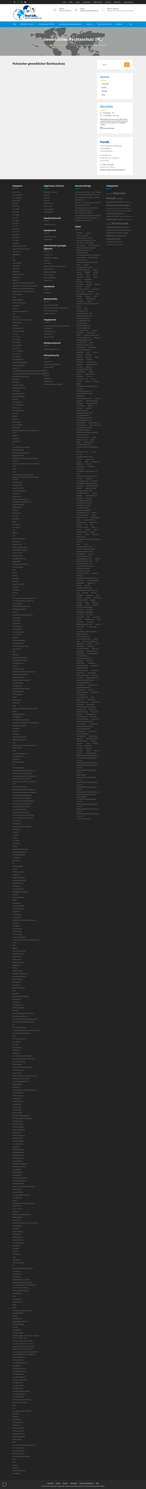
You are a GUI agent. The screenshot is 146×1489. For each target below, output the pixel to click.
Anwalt (15, 308)
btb (14, 444)
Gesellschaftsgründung (20, 674)
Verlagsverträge (18, 1333)
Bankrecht (16, 379)
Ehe (14, 536)
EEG (14, 530)
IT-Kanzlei (16, 835)
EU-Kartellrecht (17, 603)
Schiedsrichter (17, 1175)
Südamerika (117, 2)
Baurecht (16, 399)
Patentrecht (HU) (82, 517)
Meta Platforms (18, 979)
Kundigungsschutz (19, 889)
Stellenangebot (17, 1217)
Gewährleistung (18, 683)
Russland (95, 481)
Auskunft (16, 368)
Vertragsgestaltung (19, 1368)
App (14, 314)
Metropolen (16, 982)
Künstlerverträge (18, 897)
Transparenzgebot (18, 1262)
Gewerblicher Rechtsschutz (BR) (87, 590)
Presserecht (16, 1087)
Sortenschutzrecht (83, 719)
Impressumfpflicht (18, 762)
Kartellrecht (16, 858)
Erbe (14, 570)
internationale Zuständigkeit (22, 798)
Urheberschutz (17, 1302)
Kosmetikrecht (81, 695)
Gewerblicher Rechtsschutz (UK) (87, 432)
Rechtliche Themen (26, 24)
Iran (91, 525)
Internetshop (17, 824)
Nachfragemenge (18, 1008)
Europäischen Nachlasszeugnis (23, 615)
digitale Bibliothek (18, 505)
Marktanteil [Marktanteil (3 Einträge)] (122, 216)
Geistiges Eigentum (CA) (84, 559)
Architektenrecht (18, 328)
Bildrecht (15, 436)
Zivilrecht (15, 1468)
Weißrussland (95, 517)
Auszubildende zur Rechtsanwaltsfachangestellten (29, 374)
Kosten (104, 88)
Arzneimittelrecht (18, 359)
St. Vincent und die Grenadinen (86, 631)
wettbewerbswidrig (19, 1436)
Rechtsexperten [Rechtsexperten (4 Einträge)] (124, 227)
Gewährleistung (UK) (83, 430)
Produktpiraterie (18, 1095)
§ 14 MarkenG (17, 198)
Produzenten (17, 1098)
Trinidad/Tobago (82, 634)
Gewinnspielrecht (18, 691)
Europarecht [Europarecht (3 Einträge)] (109, 208)
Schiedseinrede (17, 1161)
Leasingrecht (17, 903)
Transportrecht (81, 724)
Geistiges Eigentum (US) (84, 563)
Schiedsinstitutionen (19, 1166)
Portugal (79, 478)
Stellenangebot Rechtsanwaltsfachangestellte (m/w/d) (86, 799)
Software (16, 1211)
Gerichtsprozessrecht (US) (85, 566)
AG (13, 257)
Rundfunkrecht (17, 1138)
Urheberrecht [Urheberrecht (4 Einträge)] (110, 233)
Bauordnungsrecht (19, 393)
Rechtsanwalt (17, 1110)
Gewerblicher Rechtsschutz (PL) (87, 476)
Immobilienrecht (18, 756)
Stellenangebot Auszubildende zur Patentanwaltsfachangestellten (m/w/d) (88, 758)
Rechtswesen (17, 1132)
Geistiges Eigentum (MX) (85, 561)
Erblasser (16, 578)
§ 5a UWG (16, 223)
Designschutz (17, 496)
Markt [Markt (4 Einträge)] (117, 216)
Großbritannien (81, 425)
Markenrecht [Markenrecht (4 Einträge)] (110, 216)
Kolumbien (80, 595)
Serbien (94, 493)
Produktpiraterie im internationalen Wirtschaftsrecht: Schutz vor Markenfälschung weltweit (86, 210)
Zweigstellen (17, 1473)
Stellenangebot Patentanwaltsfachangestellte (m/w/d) (86, 777)
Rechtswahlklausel (19, 1130)
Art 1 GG (15, 334)
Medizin (15, 968)
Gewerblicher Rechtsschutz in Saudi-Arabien (88, 540)
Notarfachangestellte (19, 1027)
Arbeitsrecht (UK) (95, 425)
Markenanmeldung (50, 272)
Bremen (79, 746)
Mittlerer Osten (97, 2)
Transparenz (17, 1260)
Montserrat (80, 622)
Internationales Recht (46, 24)
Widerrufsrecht (17, 1439)
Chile (78, 593)
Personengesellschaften (20, 1081)
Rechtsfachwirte (18, 1124)
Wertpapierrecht (18, 1422)
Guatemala (80, 617)
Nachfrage (16, 1002)
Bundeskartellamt (18, 450)
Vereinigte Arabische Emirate (86, 549)
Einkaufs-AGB (17, 544)
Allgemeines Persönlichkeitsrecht (23, 291)
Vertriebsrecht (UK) (83, 437)
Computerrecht (17, 482)
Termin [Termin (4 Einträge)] (120, 230)
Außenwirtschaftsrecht (84, 658)
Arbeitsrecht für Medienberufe (22, 320)
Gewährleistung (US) (83, 568)
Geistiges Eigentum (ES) (84, 500)
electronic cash (17, 553)
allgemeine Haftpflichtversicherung (24, 283)
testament (16, 1248)
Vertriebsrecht (93, 736)
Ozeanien (108, 2)
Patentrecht (92, 709)
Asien (64, 2)
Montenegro (80, 466)
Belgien (79, 384)
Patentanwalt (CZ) (83, 512)
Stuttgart (80, 753)
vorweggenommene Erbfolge (22, 1411)
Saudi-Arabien (81, 537)
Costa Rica (80, 610)
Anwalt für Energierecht (20, 311)
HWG (14, 751)
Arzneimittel (16, 356)
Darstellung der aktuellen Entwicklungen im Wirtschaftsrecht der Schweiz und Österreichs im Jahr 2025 (88, 218)
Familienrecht (17, 629)
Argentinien (91, 583)
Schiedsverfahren (18, 1183)
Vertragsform (17, 1365)
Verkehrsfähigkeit (18, 1324)
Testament (16, 1245)
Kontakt (104, 91)
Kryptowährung (18, 883)
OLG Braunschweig (19, 1039)
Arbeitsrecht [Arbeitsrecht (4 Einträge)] (120, 198)
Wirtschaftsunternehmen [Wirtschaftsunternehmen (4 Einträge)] (114, 242)
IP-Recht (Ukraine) (82, 515)
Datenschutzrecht (18, 488)
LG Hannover (17, 917)
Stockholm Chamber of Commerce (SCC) (26, 1223)
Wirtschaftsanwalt (19, 1448)
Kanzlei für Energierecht (20, 849)
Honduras (96, 617)
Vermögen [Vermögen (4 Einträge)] (125, 233)
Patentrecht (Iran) (82, 527)
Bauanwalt (16, 382)
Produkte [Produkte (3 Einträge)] (129, 219)
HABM (15, 711)
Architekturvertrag (19, 331)
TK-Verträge (16, 1254)
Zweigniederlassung (19, 1470)
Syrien (79, 544)
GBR (14, 652)
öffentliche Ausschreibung (21, 1033)
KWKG (15, 900)
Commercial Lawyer (50, 236)
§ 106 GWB (16, 192)
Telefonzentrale (17, 1237)
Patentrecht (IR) (82, 440)
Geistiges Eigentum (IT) (84, 444)
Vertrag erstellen (18, 1360)
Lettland (79, 459)
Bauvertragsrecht (18, 411)
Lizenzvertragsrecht (19, 937)
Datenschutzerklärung (90, 641)
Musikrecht (16, 993)
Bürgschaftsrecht (18, 455)
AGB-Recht (16, 269)
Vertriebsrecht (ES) (83, 508)
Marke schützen (49, 269)
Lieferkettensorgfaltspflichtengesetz (24, 920)
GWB (14, 706)
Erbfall (15, 573)
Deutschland (81, 405)
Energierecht (17, 561)
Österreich (80, 469)
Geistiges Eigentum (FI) (84, 418)
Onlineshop (16, 1053)
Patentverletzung (82, 712)
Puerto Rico (80, 627)
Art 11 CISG (16, 337)
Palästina (95, 534)
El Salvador (80, 614)
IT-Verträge (16, 843)
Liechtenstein (89, 459)
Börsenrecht (16, 441)
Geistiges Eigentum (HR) (84, 457)
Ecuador (85, 593)
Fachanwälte (17, 623)
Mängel (15, 948)
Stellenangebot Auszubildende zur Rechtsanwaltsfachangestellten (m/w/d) (88, 765)
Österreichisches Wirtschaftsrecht (24, 1059)
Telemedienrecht (18, 1240)
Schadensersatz (18, 1144)
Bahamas (95, 602)
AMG (14, 297)
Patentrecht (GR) (93, 423)
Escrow (15, 592)
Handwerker (16, 728)
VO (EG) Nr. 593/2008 (20, 1402)
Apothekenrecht (92, 651)
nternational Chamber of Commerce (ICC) (26, 1030)
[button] (4, 1484)
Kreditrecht (16, 875)
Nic (14, 1025)
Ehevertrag (16, 541)
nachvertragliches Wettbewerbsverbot (25, 1019)
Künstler (15, 894)
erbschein (16, 587)
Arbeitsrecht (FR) (82, 410)
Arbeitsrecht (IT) (89, 442)
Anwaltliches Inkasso (51, 192)
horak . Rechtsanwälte (51, 305)
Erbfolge (15, 575)
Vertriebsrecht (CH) (83, 493)
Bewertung (16, 427)
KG (13, 863)
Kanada (90, 554)
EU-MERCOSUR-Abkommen (21, 606)
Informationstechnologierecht (22, 773)
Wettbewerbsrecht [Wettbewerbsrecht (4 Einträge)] (120, 236)
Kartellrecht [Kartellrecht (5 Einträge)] (110, 214)
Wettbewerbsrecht (18, 1428)
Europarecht (17, 618)
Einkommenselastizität (20, 547)
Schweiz (79, 488)
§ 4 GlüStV (16, 215)
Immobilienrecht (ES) (83, 505)
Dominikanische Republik (85, 612)
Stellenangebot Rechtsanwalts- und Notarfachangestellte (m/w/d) (88, 793)
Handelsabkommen (19, 714)
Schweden (80, 486)
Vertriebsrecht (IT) (82, 452)
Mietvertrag (16, 985)
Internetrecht (17, 821)
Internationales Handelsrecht (22, 804)
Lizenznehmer (17, 928)
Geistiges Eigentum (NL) (84, 398)
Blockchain (16, 438)
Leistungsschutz (18, 909)
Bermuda (96, 605)
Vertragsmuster (18, 1382)
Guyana (93, 593)
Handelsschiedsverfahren (21, 720)
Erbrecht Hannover (19, 584)
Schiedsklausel (17, 1172)
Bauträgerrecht (17, 402)
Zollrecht (93, 741)
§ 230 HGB (16, 201)
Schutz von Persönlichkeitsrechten (24, 1186)
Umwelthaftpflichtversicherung (23, 1268)
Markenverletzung (18, 962)
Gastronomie (17, 649)
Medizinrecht (48, 206)
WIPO (14, 1442)
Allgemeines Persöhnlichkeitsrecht (24, 288)
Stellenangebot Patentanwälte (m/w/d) (86, 771)
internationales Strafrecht (21, 812)
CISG (14, 469)
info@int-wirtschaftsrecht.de (89, 10)
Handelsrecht (17, 717)
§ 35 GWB (16, 209)
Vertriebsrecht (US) (83, 573)
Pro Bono (80, 714)
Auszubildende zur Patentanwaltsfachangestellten (29, 371)
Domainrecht (17, 513)
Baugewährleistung (19, 388)
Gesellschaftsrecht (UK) (84, 427)
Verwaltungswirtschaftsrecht (22, 1399)
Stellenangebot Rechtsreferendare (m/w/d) (88, 810)
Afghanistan (93, 522)
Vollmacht (105, 84)
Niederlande (80, 396)
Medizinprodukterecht (20, 976)
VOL (14, 1408)
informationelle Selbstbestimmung (24, 770)
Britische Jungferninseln (84, 607)
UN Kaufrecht (17, 1274)
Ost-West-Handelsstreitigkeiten (23, 1056)
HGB (14, 742)
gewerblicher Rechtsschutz (21, 688)
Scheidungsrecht (18, 1155)
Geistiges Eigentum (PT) (84, 420)
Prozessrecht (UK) (82, 435)
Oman (87, 534)
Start (14, 24)
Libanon (79, 534)
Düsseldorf (88, 746)
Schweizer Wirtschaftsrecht (21, 1195)
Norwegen (91, 466)
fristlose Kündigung (19, 640)
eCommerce (16, 524)
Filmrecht (16, 637)
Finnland (79, 408)
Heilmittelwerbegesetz (20, 737)
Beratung (16, 419)
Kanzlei (88, 24)
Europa (78, 2)
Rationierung (17, 1107)
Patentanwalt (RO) (83, 481)
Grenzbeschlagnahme (84, 682)
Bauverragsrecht (18, 405)
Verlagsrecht (17, 1330)
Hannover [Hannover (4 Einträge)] (113, 211)
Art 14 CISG (16, 340)
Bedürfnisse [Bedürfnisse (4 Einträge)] (121, 202)
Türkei (85, 544)
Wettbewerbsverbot (19, 1434)
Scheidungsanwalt (19, 1152)
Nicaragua (90, 622)
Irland (94, 437)
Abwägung (16, 254)
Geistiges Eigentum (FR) (84, 413)
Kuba (99, 619)
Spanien (88, 498)
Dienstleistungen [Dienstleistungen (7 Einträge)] (122, 205)
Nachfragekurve (18, 1005)
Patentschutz (17, 1073)
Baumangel (16, 391)
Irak (86, 525)
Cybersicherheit (18, 485)
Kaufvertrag (16, 860)
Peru (97, 595)
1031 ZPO (16, 240)
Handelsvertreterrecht (20, 725)
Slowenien (80, 498)
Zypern (79, 520)
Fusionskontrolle (18, 643)
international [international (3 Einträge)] (123, 211)
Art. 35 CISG (16, 354)
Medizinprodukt (18, 971)
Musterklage (17, 999)
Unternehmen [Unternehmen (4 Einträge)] (126, 230)
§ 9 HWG (15, 237)
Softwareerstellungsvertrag (21, 1214)
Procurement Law (49, 331)
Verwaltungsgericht (19, 1394)
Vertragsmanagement (20, 1380)
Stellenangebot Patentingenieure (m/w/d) (87, 783)
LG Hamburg (17, 914)
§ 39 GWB (16, 212)
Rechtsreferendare (19, 1127)
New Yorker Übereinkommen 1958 (23, 1022)
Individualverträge (18, 768)
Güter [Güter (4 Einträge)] (108, 211)
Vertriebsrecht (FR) (83, 415)
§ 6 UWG (15, 226)
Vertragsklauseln (18, 1374)
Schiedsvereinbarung (19, 1181)
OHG (14, 1036)
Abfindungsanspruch (19, 246)
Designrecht (16, 493)
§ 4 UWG (15, 217)
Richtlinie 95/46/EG (19, 1135)
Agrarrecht (80, 651)
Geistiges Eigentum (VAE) (85, 551)
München (97, 751)
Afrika (71, 2)
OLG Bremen (17, 1042)
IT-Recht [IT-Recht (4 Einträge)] (129, 211)
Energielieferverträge (19, 558)
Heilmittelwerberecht (19, 740)
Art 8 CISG (16, 348)
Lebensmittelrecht (18, 906)
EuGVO (15, 612)
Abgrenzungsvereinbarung (21, 249)
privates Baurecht (18, 1093)
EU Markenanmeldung (51, 258)
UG (13, 1265)
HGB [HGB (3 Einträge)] (118, 211)
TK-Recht (16, 1251)
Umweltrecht (17, 1271)
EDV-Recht (16, 527)
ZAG (14, 1462)
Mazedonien (95, 461)
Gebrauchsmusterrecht (20, 657)
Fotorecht (80, 678)
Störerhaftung (17, 1226)
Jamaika (79, 619)
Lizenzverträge (17, 934)
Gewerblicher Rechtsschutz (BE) (87, 386)
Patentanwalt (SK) (91, 495)
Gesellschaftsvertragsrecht (21, 680)
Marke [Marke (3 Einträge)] (123, 213)
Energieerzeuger (18, 556)
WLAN (15, 1459)
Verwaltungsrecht (18, 1397)
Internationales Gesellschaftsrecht (24, 801)
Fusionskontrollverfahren (21, 646)
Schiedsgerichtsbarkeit (20, 1164)
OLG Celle (16, 1044)
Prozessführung (82, 716)
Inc (14, 765)
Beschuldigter (17, 422)
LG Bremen (16, 911)
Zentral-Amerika (128, 2)
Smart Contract (18, 1209)
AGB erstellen (17, 263)
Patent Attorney (49, 275)
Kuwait (92, 532)
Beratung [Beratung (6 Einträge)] (110, 205)
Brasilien (87, 585)
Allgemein (16, 280)
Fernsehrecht (17, 635)
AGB (103, 95)
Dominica (90, 610)
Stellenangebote (91, 753)
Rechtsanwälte (17, 1113)
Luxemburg (80, 389)
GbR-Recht (16, 654)
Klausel (15, 869)
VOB (14, 1405)
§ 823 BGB (16, 235)
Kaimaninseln (89, 619)
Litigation (16, 923)
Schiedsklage (17, 1169)
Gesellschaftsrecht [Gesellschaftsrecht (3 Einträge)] (127, 208)
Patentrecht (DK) (91, 403)
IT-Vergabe (16, 840)
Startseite (50, 1483)
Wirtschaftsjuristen (19, 1451)
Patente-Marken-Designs (85, 393)
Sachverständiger (18, 1141)
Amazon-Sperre (18, 294)
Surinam (79, 597)
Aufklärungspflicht (19, 365)
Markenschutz (17, 959)
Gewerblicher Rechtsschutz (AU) (87, 578)
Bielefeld (95, 743)
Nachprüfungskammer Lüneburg (23, 1013)
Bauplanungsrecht (19, 396)
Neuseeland (80, 580)
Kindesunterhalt (18, 866)
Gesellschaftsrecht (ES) (84, 503)
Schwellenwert (17, 1198)
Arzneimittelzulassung (20, 362)
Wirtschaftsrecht (18, 1453)
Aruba (87, 602)
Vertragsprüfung (18, 1385)
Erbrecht (15, 581)
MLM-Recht (80, 704)
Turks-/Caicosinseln (83, 636)
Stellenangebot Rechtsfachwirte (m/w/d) (87, 805)
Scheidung (16, 1147)
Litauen (79, 461)
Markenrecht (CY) (89, 520)
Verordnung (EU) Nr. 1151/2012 (23, 1344)
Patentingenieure (18, 1070)
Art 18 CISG (16, 342)
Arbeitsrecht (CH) (90, 488)
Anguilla (92, 600)
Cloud (14, 472)
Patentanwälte (17, 1064)
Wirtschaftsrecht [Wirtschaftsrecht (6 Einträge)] (113, 239)
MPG (14, 991)
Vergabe (15, 1316)
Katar (95, 529)
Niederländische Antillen (84, 624)
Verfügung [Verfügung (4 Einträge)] (118, 233)
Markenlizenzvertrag (19, 951)
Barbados (80, 605)
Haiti (88, 617)
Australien (80, 576)
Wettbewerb (16, 1425)
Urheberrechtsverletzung (85, 726)
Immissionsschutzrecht (20, 753)
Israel (93, 527)
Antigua (79, 602)
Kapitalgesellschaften (20, 852)
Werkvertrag (16, 1419)
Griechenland (81, 423)
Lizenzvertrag (17, 931)
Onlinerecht (16, 1050)
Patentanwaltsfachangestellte (22, 1067)
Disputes (15, 510)
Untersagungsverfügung (20, 1290)
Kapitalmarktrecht (82, 692)
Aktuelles (118, 24)
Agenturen (16, 271)
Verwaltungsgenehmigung (21, 1391)
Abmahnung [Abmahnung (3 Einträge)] (109, 193)
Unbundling (16, 1277)
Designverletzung (82, 668)
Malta (86, 461)
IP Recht (46, 260)
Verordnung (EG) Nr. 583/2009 (23, 1341)
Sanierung (93, 716)
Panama (98, 624)
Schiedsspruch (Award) (20, 1178)
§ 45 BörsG (16, 220)
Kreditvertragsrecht (19, 877)
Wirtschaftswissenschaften (21, 1456)
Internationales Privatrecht (21, 806)
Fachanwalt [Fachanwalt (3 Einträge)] (116, 208)
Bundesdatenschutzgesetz (21, 447)
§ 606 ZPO (16, 229)
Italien (79, 442)
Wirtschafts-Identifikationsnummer (24, 1445)
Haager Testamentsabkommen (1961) (25, 708)
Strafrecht (16, 1229)
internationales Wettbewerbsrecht (23, 815)
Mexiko (97, 559)
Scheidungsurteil (18, 1158)
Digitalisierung (17, 507)
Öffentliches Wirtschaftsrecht (86, 707)
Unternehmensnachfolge (20, 1288)
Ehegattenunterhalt (19, 539)
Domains (15, 516)
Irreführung (16, 829)
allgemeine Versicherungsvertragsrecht (25, 286)
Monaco (89, 464)
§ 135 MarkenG (18, 195)
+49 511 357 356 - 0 (65, 10)
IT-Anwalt (16, 832)
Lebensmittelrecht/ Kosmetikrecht (55, 266)
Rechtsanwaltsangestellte (21, 1115)
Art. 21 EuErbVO (18, 351)
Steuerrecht (16, 1220)
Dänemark (80, 403)
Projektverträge (18, 1101)
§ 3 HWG (15, 203)
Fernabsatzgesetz (18, 632)
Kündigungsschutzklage (20, 892)
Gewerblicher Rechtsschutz (85, 680)
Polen (78, 474)
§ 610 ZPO (16, 232)
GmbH (15, 697)
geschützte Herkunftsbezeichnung (24, 672)
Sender (15, 1201)
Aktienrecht (16, 277)
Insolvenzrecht (48, 367)
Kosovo (94, 452)
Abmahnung (17, 252)
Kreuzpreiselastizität (19, 880)
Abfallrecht (16, 243)
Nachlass (16, 1010)
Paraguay (90, 595)
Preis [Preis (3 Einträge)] (125, 219)
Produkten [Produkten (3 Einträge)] (109, 224)
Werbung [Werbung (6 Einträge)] (110, 236)
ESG (14, 595)
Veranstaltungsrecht (83, 729)
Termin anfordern (107, 128)
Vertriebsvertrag (18, 1388)
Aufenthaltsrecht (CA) (84, 556)
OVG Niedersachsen (19, 1061)
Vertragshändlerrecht (19, 1371)
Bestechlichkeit (17, 425)
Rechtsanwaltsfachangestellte (22, 1118)
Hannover (16, 731)
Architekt (15, 325)
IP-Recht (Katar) (82, 532)
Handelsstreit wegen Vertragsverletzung (26, 723)
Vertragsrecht (48, 212)
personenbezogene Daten (21, 1078)
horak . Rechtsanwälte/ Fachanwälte (56, 308)
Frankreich (88, 408)
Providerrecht (17, 1104)
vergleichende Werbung (20, 1321)
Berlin (88, 743)
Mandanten (80, 646)
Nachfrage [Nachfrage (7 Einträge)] (111, 219)
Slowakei (79, 495)
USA (97, 561)
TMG (14, 1257)
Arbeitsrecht (16, 317)
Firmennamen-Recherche (52, 364)
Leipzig (88, 751)
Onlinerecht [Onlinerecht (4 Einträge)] (119, 219)
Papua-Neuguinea (93, 580)
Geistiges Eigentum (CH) (84, 491)
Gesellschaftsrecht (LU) (84, 391)
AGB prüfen (16, 266)
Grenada (89, 614)
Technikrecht (17, 1234)
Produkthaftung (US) (83, 571)
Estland (90, 405)
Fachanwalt (16, 620)
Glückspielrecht (17, 694)
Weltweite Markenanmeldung (53, 384)
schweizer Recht (18, 1192)
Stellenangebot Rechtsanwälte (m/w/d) (86, 788)
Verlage (15, 1327)
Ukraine (94, 512)
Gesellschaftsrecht (19, 677)
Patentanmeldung (50, 277)
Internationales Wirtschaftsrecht (23, 818)
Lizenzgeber (16, 926)
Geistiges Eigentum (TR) (84, 546)
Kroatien (79, 454)
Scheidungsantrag (18, 1149)
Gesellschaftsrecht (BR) (84, 588)
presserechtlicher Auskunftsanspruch (25, 1090)
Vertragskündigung (19, 1377)
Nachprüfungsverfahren (20, 1016)
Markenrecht (17, 956)
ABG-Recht (95, 648)
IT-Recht (15, 838)
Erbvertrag (16, 590)
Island (92, 440)
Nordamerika (86, 2)
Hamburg (89, 748)
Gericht (15, 666)
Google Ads (16, 703)
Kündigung (16, 886)
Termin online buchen (104, 24)
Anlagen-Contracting (19, 303)
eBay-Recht (16, 519)
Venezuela (97, 597)
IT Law (46, 370)
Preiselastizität (17, 1084)
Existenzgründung (82, 675)
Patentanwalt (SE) (92, 486)
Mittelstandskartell (19, 988)
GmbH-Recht (17, 700)
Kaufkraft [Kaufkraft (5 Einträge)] (118, 214)
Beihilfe (15, 416)
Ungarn (94, 515)
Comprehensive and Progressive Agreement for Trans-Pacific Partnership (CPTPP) (26, 477)
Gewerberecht (17, 686)
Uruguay (87, 597)
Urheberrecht (17, 1299)
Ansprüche (16, 305)
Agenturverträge (18, 274)
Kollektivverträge (18, 872)
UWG (14, 1308)
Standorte (80, 743)
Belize (88, 605)
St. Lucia (79, 629)
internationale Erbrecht (20, 787)
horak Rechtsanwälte (51, 311)
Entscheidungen (18, 567)
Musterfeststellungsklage (21, 996)
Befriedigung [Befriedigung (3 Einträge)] (128, 202)
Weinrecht (16, 1414)
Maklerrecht (80, 700)
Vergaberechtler (49, 337)
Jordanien (87, 529)
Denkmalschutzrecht (19, 491)
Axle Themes (101, 1486)
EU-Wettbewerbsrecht (20, 609)
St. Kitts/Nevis (91, 627)
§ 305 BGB (16, 206)
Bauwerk (15, 413)
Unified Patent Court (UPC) (21, 1280)
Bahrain (79, 525)
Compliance (91, 663)
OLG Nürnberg (17, 1047)
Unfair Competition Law (51, 349)
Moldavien (80, 464)
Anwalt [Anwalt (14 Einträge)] (110, 198)
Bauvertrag (16, 408)
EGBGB (15, 533)
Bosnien (98, 398)
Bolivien (79, 585)
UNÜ (14, 1296)
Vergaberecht (17, 1318)
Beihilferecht (81, 663)
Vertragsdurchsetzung (20, 1363)
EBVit (14, 521)
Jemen (79, 529)
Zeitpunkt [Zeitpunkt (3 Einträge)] (120, 244)
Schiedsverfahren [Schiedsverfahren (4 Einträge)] (111, 230)
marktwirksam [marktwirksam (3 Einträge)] (129, 216)
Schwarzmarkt (17, 1189)
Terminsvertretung (18, 1243)
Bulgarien (80, 401)
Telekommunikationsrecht (85, 721)
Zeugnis (15, 1465)
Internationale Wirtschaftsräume (70, 24)
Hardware (16, 734)
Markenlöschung (18, 954)
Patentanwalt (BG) (92, 401)
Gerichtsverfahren (18, 669)
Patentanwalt (81, 709)
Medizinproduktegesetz (20, 973)
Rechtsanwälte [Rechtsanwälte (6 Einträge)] (112, 227)
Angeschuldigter (18, 300)
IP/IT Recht (47, 263)
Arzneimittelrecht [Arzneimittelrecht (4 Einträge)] (111, 202)
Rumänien (88, 478)
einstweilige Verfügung (20, 550)
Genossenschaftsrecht (20, 660)
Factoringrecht (17, 626)
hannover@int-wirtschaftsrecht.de (112, 170)
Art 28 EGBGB (17, 345)
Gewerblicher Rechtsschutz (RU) (87, 483)
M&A (14, 945)
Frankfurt (80, 748)
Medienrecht (17, 965)
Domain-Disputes (82, 670)
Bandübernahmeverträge (21, 376)
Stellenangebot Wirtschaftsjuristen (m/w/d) (88, 815)
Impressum (16, 759)
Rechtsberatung (18, 1121)
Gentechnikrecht (18, 663)
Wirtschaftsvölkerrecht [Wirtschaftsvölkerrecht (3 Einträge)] (112, 244)
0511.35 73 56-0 (108, 165)
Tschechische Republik (84, 510)
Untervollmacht (17, 1293)
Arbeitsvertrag (17, 323)
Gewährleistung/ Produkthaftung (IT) (87, 448)
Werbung (15, 1417)
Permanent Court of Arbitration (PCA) (25, 1076)
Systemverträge (18, 1231)
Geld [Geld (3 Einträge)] (120, 208)
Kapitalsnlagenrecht (19, 855)
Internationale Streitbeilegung (22, 795)
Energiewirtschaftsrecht (20, 564)
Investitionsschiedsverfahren (22, 826)
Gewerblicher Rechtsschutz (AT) (87, 471)
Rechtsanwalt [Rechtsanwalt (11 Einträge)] (120, 223)
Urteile (15, 1305)
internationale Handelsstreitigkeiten (24, 789)
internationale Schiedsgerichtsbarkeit (25, 792)
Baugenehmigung (18, 385)
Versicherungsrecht (19, 1357)
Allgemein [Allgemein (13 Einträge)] (119, 193)
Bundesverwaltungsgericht (21, 453)
